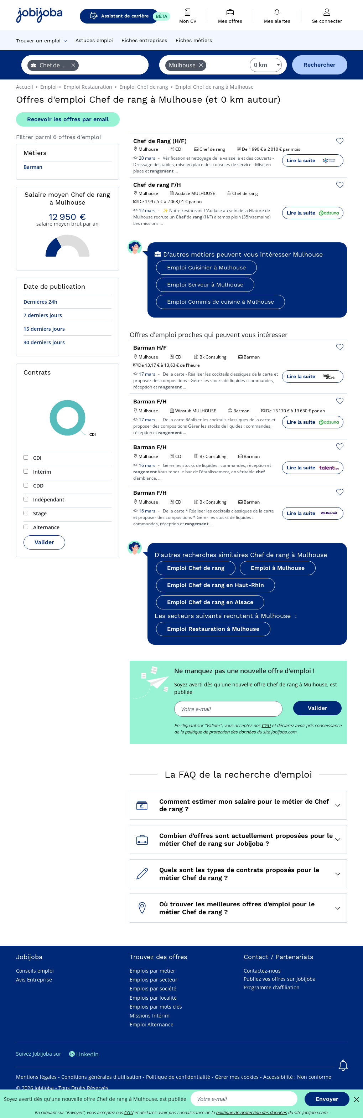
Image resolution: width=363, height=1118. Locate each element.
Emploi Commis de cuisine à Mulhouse (220, 301)
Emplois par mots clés (156, 1006)
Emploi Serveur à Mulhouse (205, 284)
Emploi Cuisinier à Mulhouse (206, 267)
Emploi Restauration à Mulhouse (213, 628)
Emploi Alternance (151, 1024)
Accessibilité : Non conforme (297, 1076)
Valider (44, 542)
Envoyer (327, 1099)
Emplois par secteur (153, 979)
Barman (33, 167)
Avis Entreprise (34, 979)
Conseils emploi (35, 970)
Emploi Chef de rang (195, 568)
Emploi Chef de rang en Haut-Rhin (215, 585)
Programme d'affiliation (272, 987)
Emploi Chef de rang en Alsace (210, 602)
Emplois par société (153, 988)
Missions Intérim (150, 1015)
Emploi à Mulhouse (278, 568)
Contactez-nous (262, 970)
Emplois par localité (153, 997)
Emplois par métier (152, 970)
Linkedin (84, 1054)
